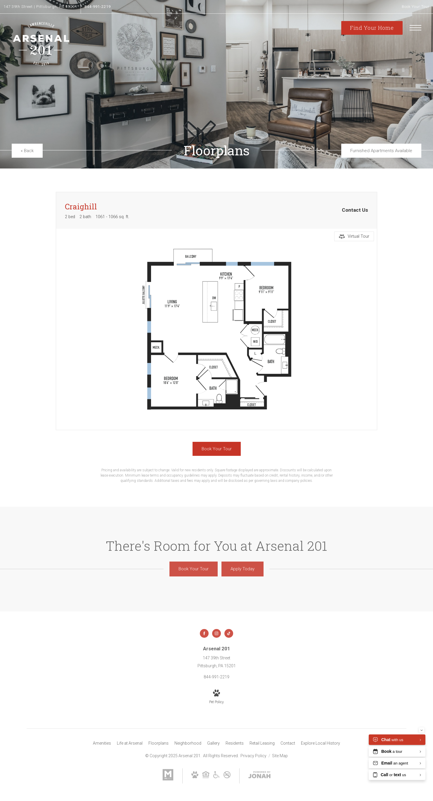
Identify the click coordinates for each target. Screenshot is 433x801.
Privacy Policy (253, 755)
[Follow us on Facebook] (204, 633)
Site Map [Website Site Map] (280, 755)
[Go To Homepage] (41, 44)
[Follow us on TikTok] (228, 633)
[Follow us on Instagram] (216, 633)
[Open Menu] (415, 27)
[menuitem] (102, 743)
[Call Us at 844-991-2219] (97, 6)
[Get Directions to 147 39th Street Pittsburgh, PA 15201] (40, 6)
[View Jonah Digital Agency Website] (259, 776)
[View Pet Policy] (216, 697)
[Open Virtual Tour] (354, 236)
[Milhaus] (168, 779)
